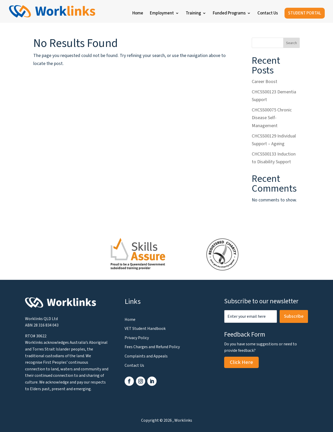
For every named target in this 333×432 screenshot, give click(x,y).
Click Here (241, 362)
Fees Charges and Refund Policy (152, 347)
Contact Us (267, 13)
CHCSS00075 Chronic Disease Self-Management (272, 118)
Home (137, 13)
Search (291, 43)
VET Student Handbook (145, 328)
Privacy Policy (137, 338)
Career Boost (264, 81)
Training (193, 13)
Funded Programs (229, 13)
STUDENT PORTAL (304, 13)
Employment (162, 13)
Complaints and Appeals (146, 356)
